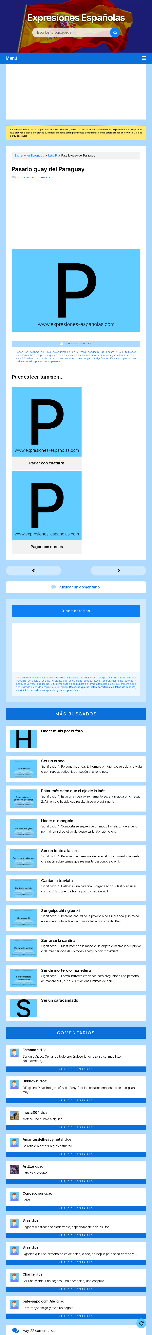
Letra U (136, 1278)
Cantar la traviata (57, 789)
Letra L (14, 1278)
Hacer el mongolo (57, 729)
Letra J (135, 1271)
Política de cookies (65, 1329)
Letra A (16, 1271)
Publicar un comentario (34, 177)
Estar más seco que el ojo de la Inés (73, 699)
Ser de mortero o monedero (66, 879)
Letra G (96, 1271)
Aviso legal (85, 1323)
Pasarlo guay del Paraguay (48, 169)
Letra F (83, 1271)
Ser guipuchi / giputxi (60, 819)
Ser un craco (52, 669)
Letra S (109, 1278)
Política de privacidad (117, 1323)
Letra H (110, 1271)
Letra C (43, 1271)
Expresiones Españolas (76, 16)
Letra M (28, 1278)
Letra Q (82, 1278)
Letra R (96, 1278)
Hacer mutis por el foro (62, 639)
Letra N (42, 1278)
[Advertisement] (76, 92)
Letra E (70, 1271)
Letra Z (89, 1286)
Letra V (62, 1286)
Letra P (69, 1278)
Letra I (123, 1271)
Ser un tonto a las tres (61, 759)
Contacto (94, 1329)
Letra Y (76, 1286)
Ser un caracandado (59, 909)
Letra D (56, 1271)
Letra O (55, 1278)
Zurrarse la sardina (58, 849)
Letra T (123, 1278)
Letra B (29, 1271)
